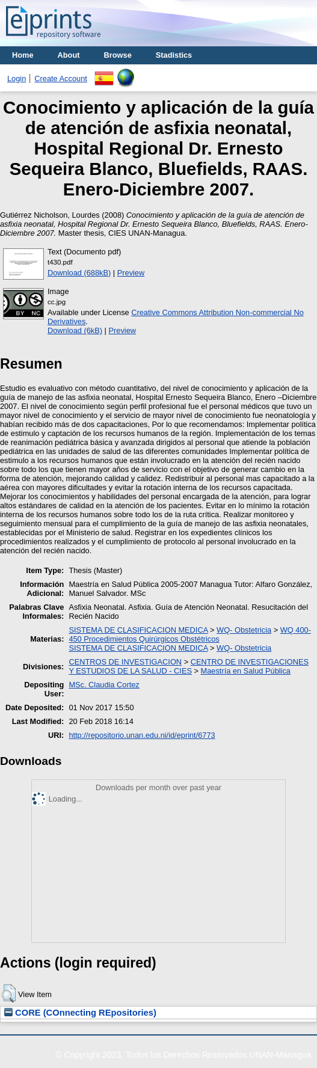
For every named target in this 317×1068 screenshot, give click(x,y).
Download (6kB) (75, 330)
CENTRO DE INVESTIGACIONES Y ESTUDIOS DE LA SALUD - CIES (189, 666)
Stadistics (174, 55)
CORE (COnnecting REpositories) (80, 1012)
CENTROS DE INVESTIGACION (125, 661)
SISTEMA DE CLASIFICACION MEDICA (138, 629)
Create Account (60, 78)
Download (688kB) (79, 272)
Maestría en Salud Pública (246, 670)
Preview (131, 272)
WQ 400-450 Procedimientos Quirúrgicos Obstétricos (190, 634)
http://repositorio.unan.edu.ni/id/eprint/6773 (142, 735)
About (69, 55)
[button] (9, 993)
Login (16, 78)
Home (23, 55)
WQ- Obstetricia (244, 629)
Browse (118, 55)
